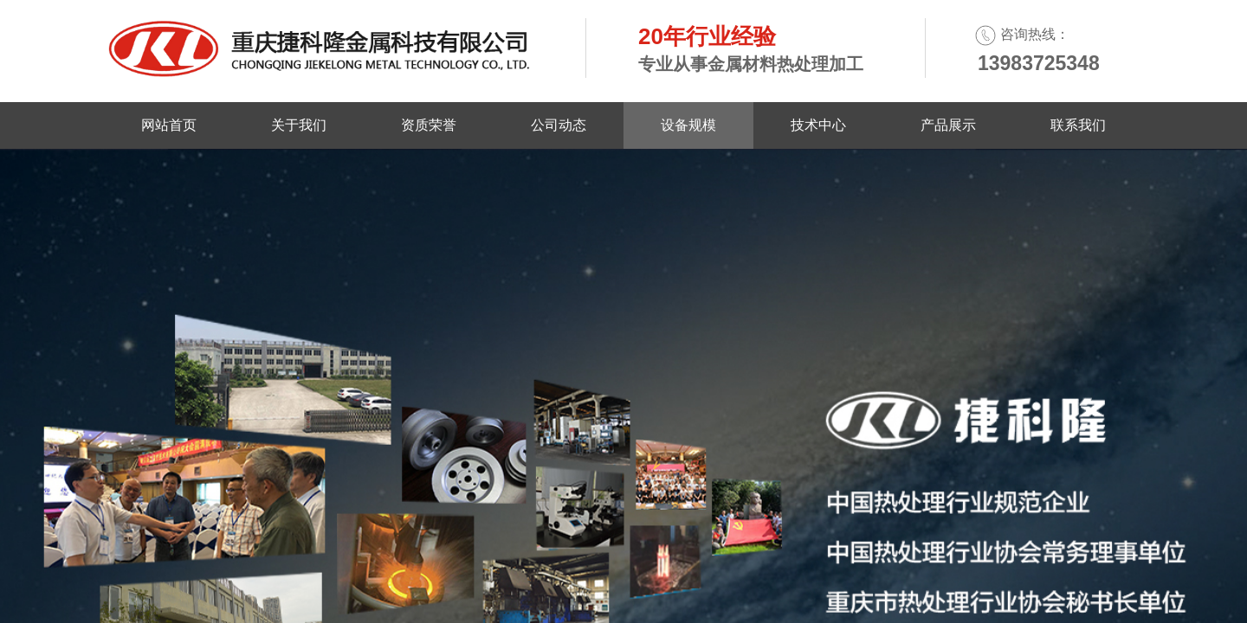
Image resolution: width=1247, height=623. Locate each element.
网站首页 (169, 125)
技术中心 (818, 125)
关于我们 (298, 125)
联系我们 (1078, 125)
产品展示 (948, 125)
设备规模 (688, 125)
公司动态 (558, 125)
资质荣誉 (428, 125)
